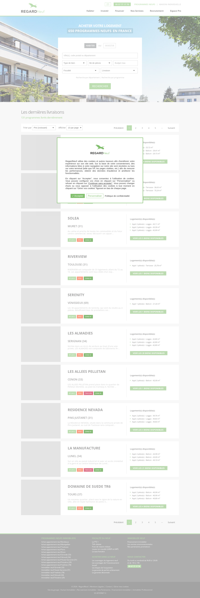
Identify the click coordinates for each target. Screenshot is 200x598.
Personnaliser (95, 196)
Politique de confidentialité (117, 196)
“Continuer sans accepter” (100, 183)
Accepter (77, 196)
